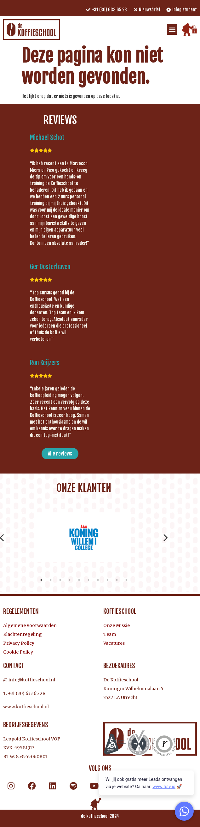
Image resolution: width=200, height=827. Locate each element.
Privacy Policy (18, 643)
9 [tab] (117, 580)
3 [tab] (60, 580)
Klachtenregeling (22, 634)
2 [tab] (51, 580)
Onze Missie (116, 625)
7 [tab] (98, 580)
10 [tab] (126, 580)
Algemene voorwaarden (30, 625)
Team (109, 634)
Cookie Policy (18, 652)
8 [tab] (107, 580)
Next (165, 537)
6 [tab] (88, 580)
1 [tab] (41, 580)
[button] (172, 29)
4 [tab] (69, 580)
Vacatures (114, 643)
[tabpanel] (83, 537)
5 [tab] (79, 580)
